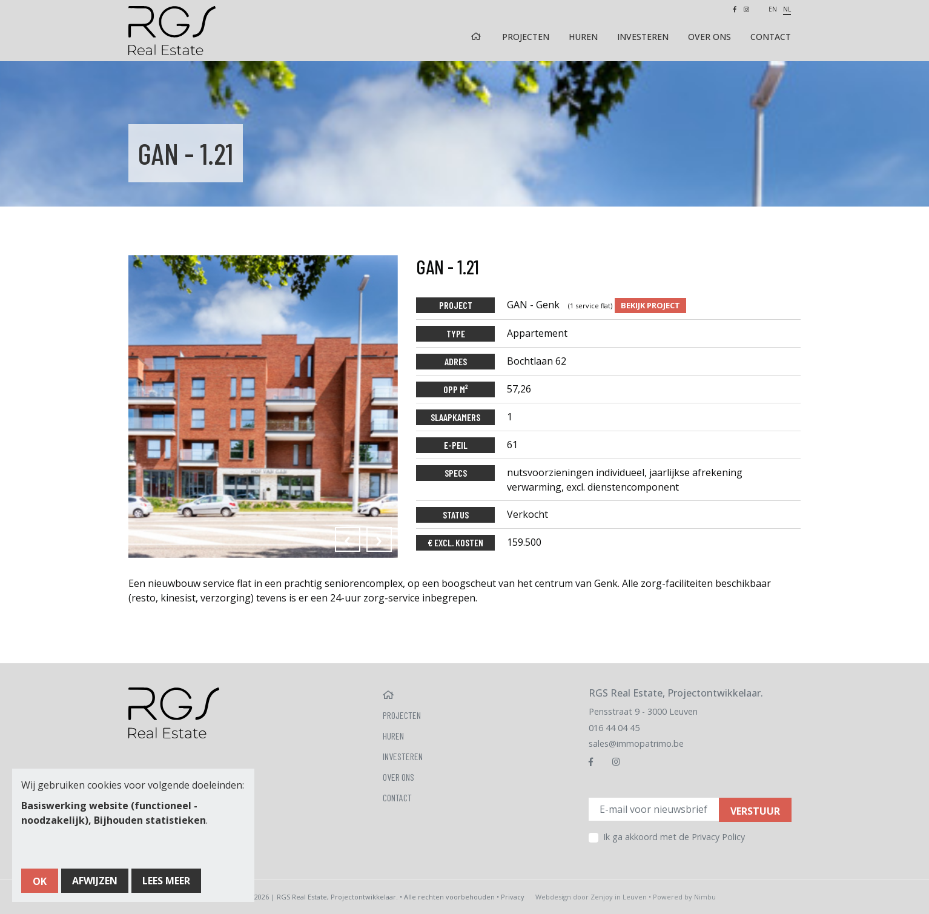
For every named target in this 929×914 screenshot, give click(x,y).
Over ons (709, 36)
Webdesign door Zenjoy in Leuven (591, 896)
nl (787, 9)
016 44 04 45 (614, 728)
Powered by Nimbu (684, 896)
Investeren (643, 36)
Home (477, 36)
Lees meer (166, 880)
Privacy (512, 896)
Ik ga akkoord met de (674, 837)
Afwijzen (94, 880)
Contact (770, 36)
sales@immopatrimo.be (636, 743)
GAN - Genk (561, 304)
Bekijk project (650, 305)
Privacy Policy (718, 837)
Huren (583, 36)
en (773, 9)
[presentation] (347, 539)
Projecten (525, 36)
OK (40, 881)
